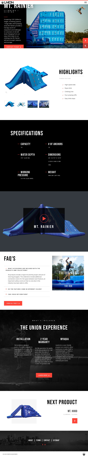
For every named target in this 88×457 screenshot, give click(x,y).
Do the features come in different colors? (24, 289)
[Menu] (85, 2)
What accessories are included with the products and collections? (23, 269)
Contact (47, 440)
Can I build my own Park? (17, 294)
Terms (38, 440)
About (30, 440)
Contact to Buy (13, 47)
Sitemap (56, 440)
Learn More (42, 375)
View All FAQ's (12, 303)
